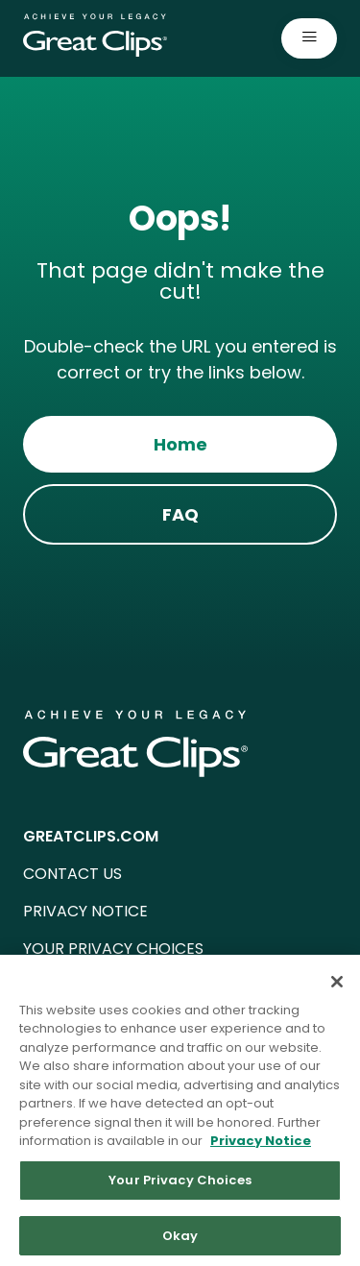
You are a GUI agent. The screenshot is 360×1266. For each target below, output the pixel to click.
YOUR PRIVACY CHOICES (113, 948)
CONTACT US (72, 874)
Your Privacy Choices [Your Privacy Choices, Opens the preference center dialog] (180, 1188)
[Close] (337, 988)
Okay (180, 1242)
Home (180, 444)
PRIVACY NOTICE (85, 911)
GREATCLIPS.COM (90, 836)
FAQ (180, 514)
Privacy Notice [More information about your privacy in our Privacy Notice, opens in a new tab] (260, 1148)
